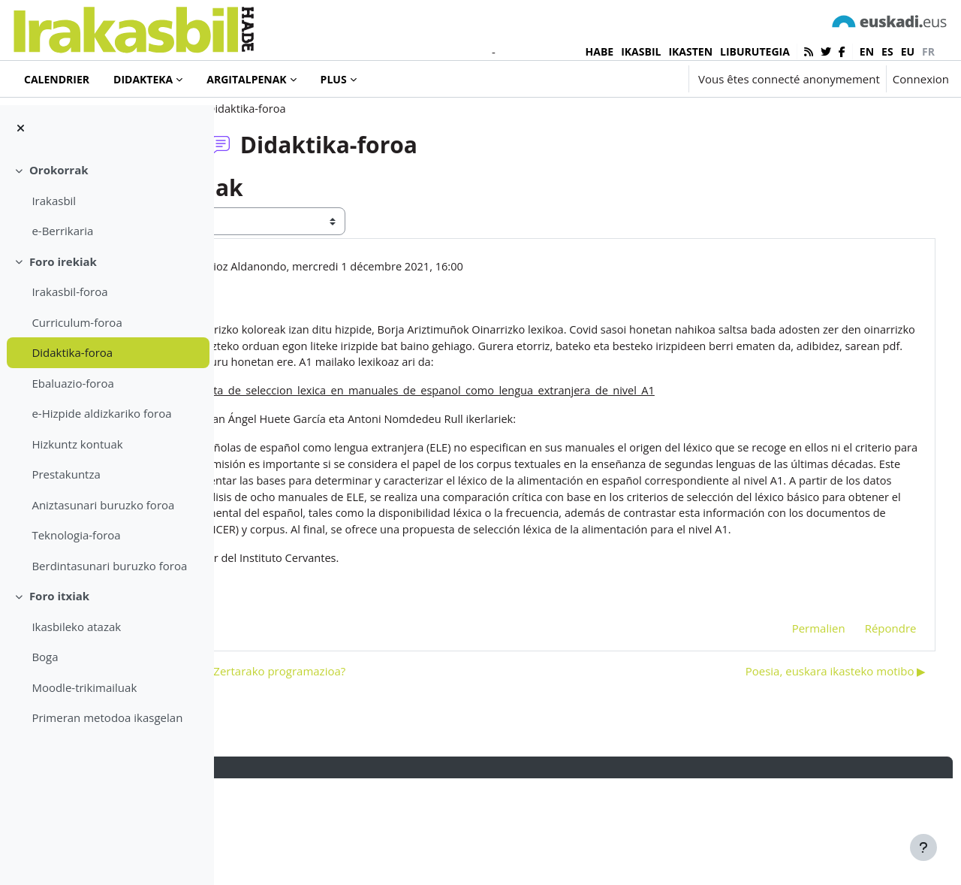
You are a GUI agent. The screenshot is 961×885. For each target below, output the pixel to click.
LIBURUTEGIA (755, 51)
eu (907, 51)
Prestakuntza (66, 474)
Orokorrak (59, 169)
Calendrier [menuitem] (56, 79)
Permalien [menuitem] (790, 734)
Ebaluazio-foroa (72, 383)
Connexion (921, 78)
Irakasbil (54, 200)
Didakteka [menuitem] (143, 79)
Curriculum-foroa (77, 322)
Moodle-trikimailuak (84, 687)
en (867, 51)
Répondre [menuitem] (862, 734)
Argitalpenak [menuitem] (246, 79)
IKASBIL (641, 51)
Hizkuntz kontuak (77, 444)
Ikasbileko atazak (76, 626)
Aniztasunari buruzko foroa (103, 504)
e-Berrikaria (62, 230)
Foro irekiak (63, 261)
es (887, 51)
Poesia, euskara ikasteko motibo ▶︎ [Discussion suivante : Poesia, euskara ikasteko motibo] (807, 776)
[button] (632, 79)
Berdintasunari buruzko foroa (109, 565)
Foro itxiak (59, 595)
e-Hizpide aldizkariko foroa (101, 413)
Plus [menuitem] (334, 79)
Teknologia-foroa (76, 534)
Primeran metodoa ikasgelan (107, 717)
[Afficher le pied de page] (923, 847)
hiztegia (340, 709)
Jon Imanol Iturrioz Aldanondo (389, 314)
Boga (45, 656)
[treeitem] (107, 200)
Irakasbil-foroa (69, 291)
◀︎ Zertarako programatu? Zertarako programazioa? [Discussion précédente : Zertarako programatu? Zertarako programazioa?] (387, 776)
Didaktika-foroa (72, 352)
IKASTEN (690, 51)
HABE (600, 51)
